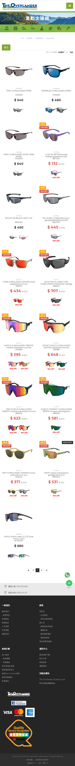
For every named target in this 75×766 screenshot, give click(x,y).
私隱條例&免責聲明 (42, 760)
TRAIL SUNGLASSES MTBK (19, 91)
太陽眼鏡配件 (39, 38)
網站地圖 (30, 760)
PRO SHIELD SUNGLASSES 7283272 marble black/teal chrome (19, 410)
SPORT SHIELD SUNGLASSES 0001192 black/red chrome (56, 346)
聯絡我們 (5, 634)
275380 (18, 349)
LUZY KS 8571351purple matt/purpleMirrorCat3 (56, 155)
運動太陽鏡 (50, 38)
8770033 (19, 540)
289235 (56, 413)
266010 (19, 286)
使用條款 (5, 619)
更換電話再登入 (8, 670)
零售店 (42, 611)
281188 (56, 349)
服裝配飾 (29, 38)
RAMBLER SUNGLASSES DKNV (56, 91)
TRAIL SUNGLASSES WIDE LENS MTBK (18, 155)
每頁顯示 (61, 52)
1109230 (56, 95)
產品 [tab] (6, 47)
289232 (18, 413)
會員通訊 (5, 681)
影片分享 (42, 658)
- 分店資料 (43, 615)
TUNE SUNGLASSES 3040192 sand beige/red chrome (18, 283)
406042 (18, 477)
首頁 (22, 38)
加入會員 (5, 655)
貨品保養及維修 (45, 641)
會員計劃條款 (7, 677)
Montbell (19, 88)
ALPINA (56, 152)
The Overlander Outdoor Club (52, 679)
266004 (56, 286)
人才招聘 (5, 626)
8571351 (56, 158)
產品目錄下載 (44, 655)
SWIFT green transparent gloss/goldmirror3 (56, 474)
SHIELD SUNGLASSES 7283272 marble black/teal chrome (18, 346)
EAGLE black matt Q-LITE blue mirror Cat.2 (18, 537)
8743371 (56, 477)
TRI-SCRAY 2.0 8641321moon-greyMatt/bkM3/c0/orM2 (56, 219)
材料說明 (42, 662)
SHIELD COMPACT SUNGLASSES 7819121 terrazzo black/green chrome (56, 411)
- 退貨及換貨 (44, 637)
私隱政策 (5, 622)
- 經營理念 (6, 615)
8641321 (56, 222)
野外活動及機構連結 (47, 683)
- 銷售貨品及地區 (46, 626)
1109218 (18, 95)
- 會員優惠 (6, 658)
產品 (71, 52)
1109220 (18, 158)
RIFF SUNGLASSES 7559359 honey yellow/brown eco (18, 474)
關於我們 (5, 611)
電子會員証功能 (8, 666)
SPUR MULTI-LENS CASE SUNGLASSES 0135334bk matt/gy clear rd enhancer (56, 284)
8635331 (19, 222)
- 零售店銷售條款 (46, 619)
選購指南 (42, 666)
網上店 (42, 622)
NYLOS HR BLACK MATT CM (18, 218)
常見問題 (5, 630)
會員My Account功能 (11, 673)
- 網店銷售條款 (45, 634)
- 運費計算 (43, 630)
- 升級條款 (6, 662)
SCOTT (18, 279)
